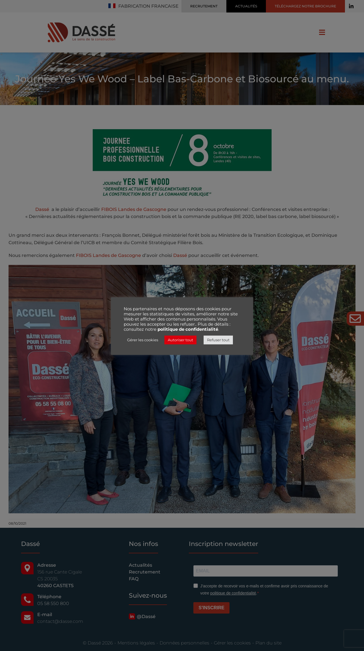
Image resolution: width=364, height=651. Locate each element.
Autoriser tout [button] (180, 340)
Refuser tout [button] (218, 340)
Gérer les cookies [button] (142, 340)
